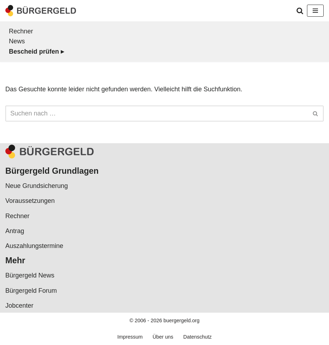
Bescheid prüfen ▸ (36, 51)
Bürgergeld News (29, 275)
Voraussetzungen (30, 200)
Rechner (21, 31)
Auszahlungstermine (34, 245)
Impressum (129, 337)
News (17, 41)
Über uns (162, 337)
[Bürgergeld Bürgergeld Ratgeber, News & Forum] (40, 10)
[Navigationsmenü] (315, 11)
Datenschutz (197, 337)
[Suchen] (299, 10)
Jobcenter (19, 305)
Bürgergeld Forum (31, 290)
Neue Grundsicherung (36, 185)
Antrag (14, 231)
